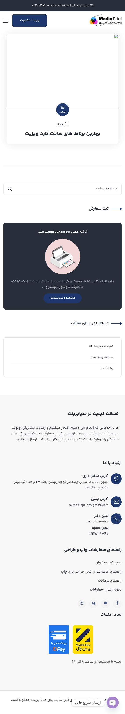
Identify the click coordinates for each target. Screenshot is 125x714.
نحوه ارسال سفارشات (106, 590)
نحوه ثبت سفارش (108, 562)
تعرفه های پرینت (103, 346)
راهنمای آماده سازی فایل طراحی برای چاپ (91, 572)
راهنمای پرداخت (110, 581)
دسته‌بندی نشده (103, 357)
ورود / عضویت (29, 20)
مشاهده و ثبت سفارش (62, 298)
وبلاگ (110, 369)
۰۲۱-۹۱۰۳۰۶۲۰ (98, 522)
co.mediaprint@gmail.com (88, 505)
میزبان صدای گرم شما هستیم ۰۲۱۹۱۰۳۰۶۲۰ (62, 5)
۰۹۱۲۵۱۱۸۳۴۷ (98, 534)
